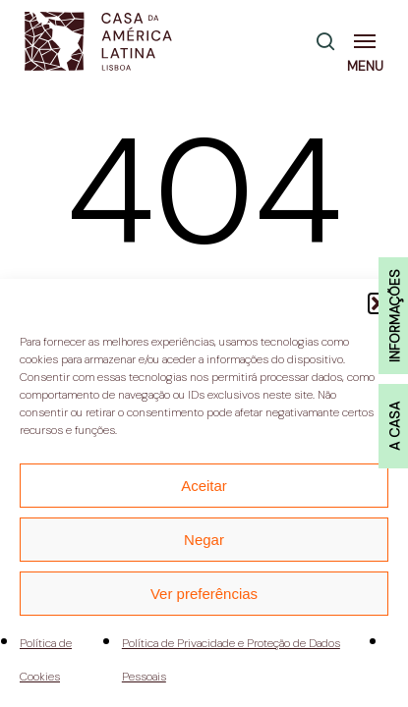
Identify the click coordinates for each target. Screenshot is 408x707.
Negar (204, 539)
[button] (368, 41)
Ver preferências (204, 593)
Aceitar (204, 485)
